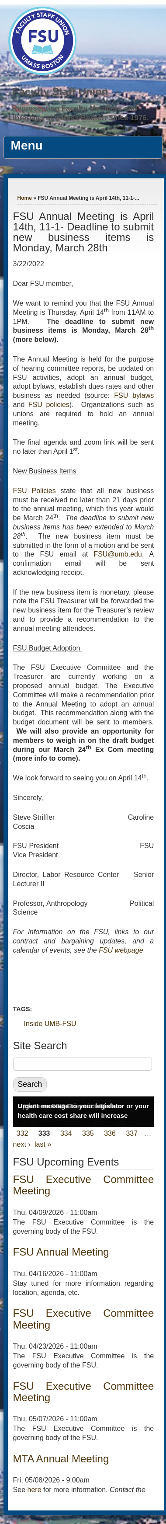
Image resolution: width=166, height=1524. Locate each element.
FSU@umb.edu (117, 554)
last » (43, 1144)
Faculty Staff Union (60, 91)
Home (24, 198)
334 (66, 1134)
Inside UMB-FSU (50, 1023)
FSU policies (48, 404)
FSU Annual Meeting (61, 1252)
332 (22, 1134)
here (35, 1489)
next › (22, 1144)
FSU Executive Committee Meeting (83, 1185)
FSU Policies (34, 490)
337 (132, 1134)
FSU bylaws (134, 395)
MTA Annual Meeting (61, 1459)
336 (110, 1134)
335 (88, 1134)
